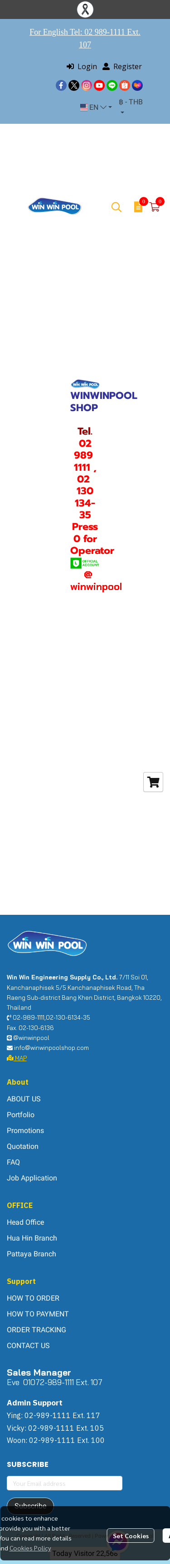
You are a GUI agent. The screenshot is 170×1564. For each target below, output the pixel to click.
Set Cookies (131, 1535)
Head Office (25, 1222)
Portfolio (20, 1114)
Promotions (25, 1130)
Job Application (32, 1178)
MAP (17, 1058)
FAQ (13, 1162)
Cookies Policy (30, 1548)
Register (122, 66)
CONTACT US (28, 1345)
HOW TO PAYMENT (38, 1314)
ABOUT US (24, 1099)
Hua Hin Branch (32, 1238)
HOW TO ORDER (33, 1298)
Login (82, 66)
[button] (96, 107)
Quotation (23, 1146)
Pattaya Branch (31, 1254)
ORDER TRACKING (36, 1329)
